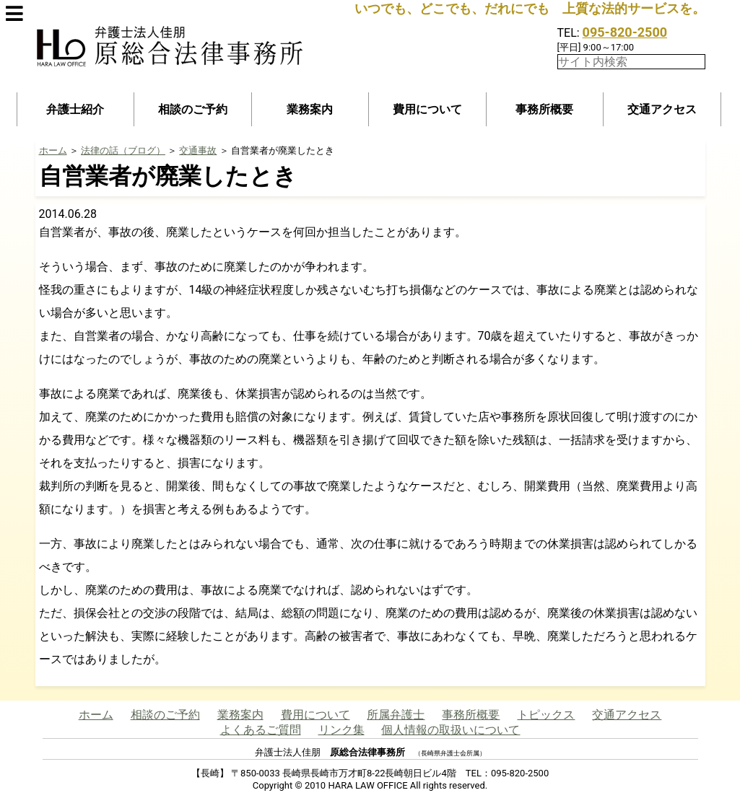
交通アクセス (662, 109)
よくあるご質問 (260, 730)
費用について (427, 109)
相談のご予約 (192, 109)
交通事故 (198, 150)
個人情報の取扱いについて (450, 730)
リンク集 (341, 730)
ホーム (53, 150)
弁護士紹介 (75, 109)
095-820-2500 (625, 32)
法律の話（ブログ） (123, 150)
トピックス (546, 715)
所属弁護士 (396, 715)
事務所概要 (544, 109)
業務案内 (310, 109)
